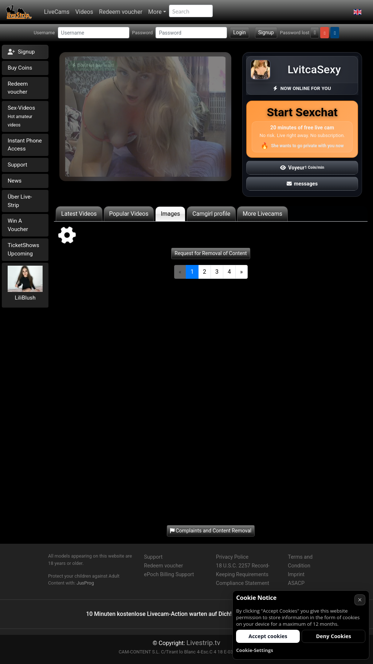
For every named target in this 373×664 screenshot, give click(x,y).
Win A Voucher (18, 225)
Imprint (296, 574)
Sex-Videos (21, 116)
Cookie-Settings (254, 650)
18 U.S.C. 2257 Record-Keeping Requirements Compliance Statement (243, 574)
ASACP (296, 583)
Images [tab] (170, 213)
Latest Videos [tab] (79, 213)
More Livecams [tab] (262, 213)
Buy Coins (20, 68)
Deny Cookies (333, 636)
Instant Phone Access (25, 144)
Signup (266, 32)
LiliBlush (25, 297)
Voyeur (302, 168)
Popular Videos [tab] (129, 213)
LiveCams (57, 11)
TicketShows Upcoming (23, 249)
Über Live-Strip (20, 201)
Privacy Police (232, 557)
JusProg (85, 583)
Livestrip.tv (203, 642)
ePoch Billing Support (169, 574)
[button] (357, 12)
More (155, 11)
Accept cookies (267, 636)
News (14, 180)
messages (302, 184)
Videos (84, 11)
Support (17, 164)
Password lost (295, 32)
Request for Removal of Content (210, 253)
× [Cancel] (360, 600)
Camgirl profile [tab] (211, 213)
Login (239, 32)
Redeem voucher (120, 11)
